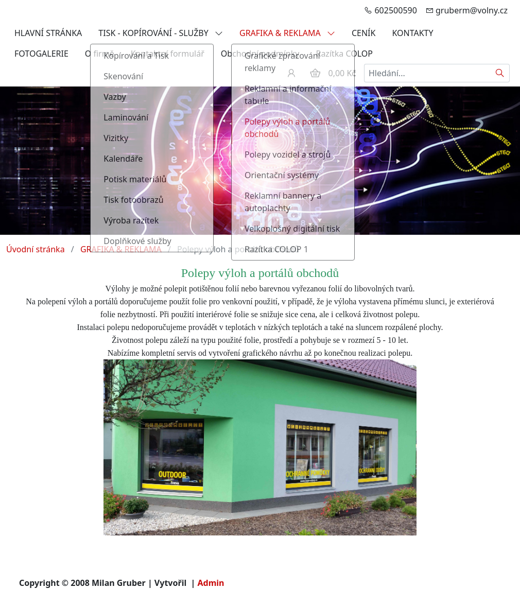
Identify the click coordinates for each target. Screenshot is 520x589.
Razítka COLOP (344, 53)
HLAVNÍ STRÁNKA (48, 33)
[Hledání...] (427, 73)
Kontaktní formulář (167, 53)
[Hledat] (500, 73)
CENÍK (364, 33)
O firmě (99, 53)
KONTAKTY (412, 33)
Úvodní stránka (35, 249)
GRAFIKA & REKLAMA (287, 33)
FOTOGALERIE (41, 53)
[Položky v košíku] (315, 73)
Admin (211, 582)
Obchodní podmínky (260, 53)
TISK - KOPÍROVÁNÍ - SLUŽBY (160, 33)
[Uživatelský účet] (291, 73)
